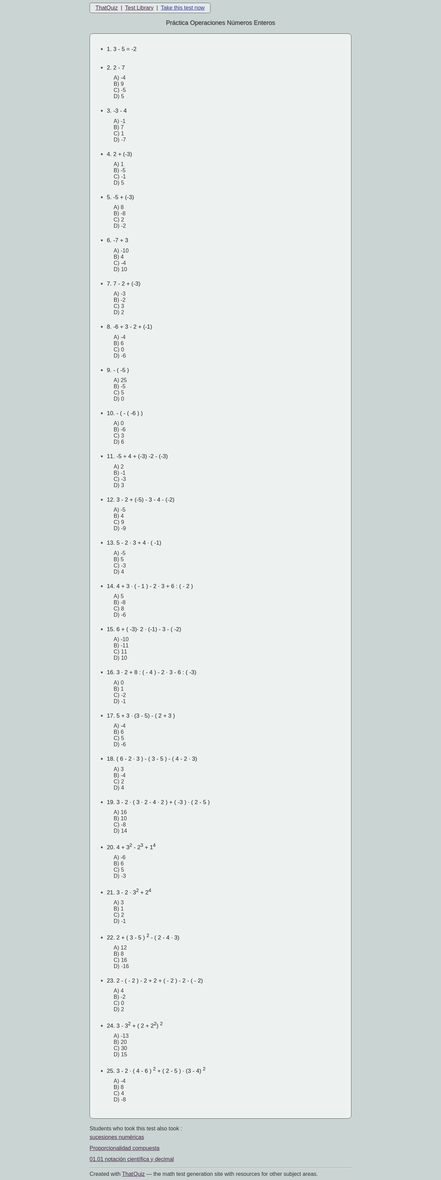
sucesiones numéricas (117, 1137)
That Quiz (133, 1174)
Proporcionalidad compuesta (125, 1148)
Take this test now (183, 8)
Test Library (139, 8)
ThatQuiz (106, 8)
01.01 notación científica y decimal (132, 1159)
